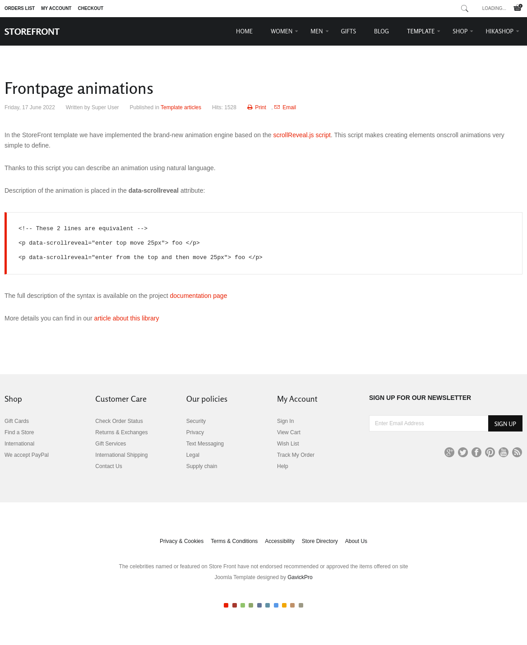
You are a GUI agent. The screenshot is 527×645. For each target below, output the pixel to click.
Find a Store (19, 432)
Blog (381, 31)
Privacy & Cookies (181, 541)
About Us (356, 541)
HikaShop (499, 31)
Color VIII (284, 605)
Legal (192, 455)
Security (196, 421)
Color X (301, 605)
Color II (234, 605)
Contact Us (108, 466)
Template (421, 31)
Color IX (292, 605)
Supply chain (201, 466)
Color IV (251, 605)
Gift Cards (17, 421)
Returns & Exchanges (121, 432)
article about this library (126, 318)
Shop (460, 31)
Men (316, 31)
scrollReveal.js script (302, 135)
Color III (242, 605)
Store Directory (320, 541)
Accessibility (279, 541)
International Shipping (121, 455)
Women (281, 31)
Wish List (288, 444)
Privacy (195, 432)
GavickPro (299, 577)
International (19, 444)
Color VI (267, 605)
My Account (56, 8)
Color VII (276, 605)
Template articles (181, 107)
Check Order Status (119, 421)
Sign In (285, 421)
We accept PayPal (27, 455)
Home (244, 31)
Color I (226, 605)
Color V (259, 605)
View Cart (288, 432)
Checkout (90, 8)
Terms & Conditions (234, 541)
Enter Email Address (369, 415)
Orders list (20, 8)
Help (282, 466)
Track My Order (295, 455)
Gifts (348, 31)
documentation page (198, 295)
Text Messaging (205, 444)
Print (257, 107)
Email (285, 107)
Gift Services (110, 444)
